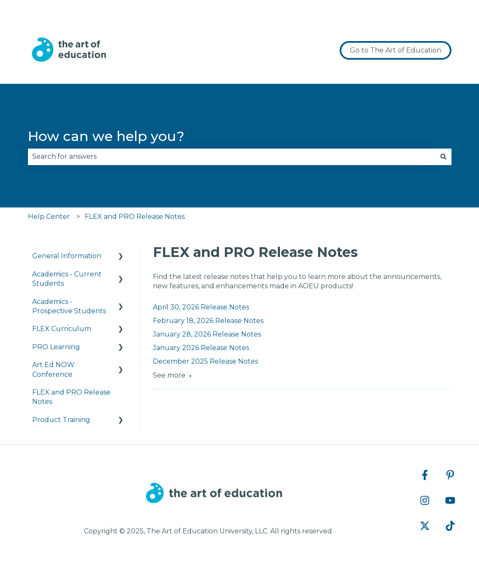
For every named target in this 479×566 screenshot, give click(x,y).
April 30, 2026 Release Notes (201, 307)
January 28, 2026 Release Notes (207, 334)
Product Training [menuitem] (61, 420)
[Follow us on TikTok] (450, 526)
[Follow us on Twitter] (425, 526)
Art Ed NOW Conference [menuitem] (53, 369)
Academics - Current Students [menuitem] (67, 278)
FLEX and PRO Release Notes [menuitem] (71, 397)
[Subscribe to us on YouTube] (450, 500)
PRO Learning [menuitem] (56, 347)
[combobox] (231, 157)
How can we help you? (106, 136)
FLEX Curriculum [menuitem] (61, 329)
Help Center (49, 217)
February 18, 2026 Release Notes (208, 321)
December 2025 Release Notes (205, 361)
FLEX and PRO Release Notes (135, 217)
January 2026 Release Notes (201, 348)
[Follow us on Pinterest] (450, 475)
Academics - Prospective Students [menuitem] (69, 306)
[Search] (443, 157)
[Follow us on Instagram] (425, 500)
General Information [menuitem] (66, 256)
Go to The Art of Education (395, 50)
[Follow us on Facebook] (425, 475)
